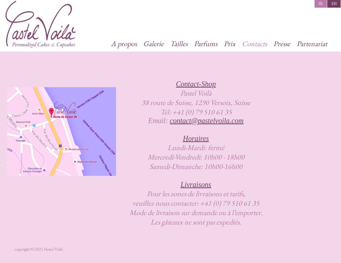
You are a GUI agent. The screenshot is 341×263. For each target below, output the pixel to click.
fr (321, 3)
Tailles (179, 43)
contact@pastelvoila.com (206, 121)
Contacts (254, 43)
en (334, 3)
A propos (124, 43)
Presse (282, 43)
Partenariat (312, 43)
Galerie (153, 43)
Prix (229, 43)
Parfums (205, 43)
